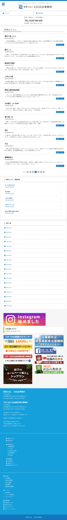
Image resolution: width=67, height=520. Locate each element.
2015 (8, 269)
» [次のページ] (43, 172)
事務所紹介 (11, 444)
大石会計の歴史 (12, 450)
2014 (8, 273)
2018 (8, 255)
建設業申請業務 (9, 486)
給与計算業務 (9, 480)
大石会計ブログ (9, 502)
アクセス (10, 448)
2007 (8, 305)
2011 (8, 287)
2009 (8, 296)
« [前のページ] (27, 172)
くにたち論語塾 (9, 494)
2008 (8, 301)
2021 (8, 241)
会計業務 (7, 478)
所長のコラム (11, 438)
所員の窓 (10, 440)
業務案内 (10, 459)
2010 (8, 292)
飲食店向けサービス (13, 465)
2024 (8, 228)
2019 (8, 250)
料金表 (6, 476)
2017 (8, 260)
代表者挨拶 (11, 453)
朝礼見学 (7, 492)
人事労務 (10, 461)
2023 (8, 232)
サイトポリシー (9, 507)
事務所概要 (11, 446)
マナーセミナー (9, 496)
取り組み (10, 455)
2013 (8, 278)
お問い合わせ (8, 504)
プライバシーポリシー (11, 509)
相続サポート (11, 463)
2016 (8, 264)
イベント (7, 490)
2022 (8, 237)
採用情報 (7, 500)
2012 (8, 283)
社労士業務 (8, 482)
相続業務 (7, 484)
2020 (8, 246)
